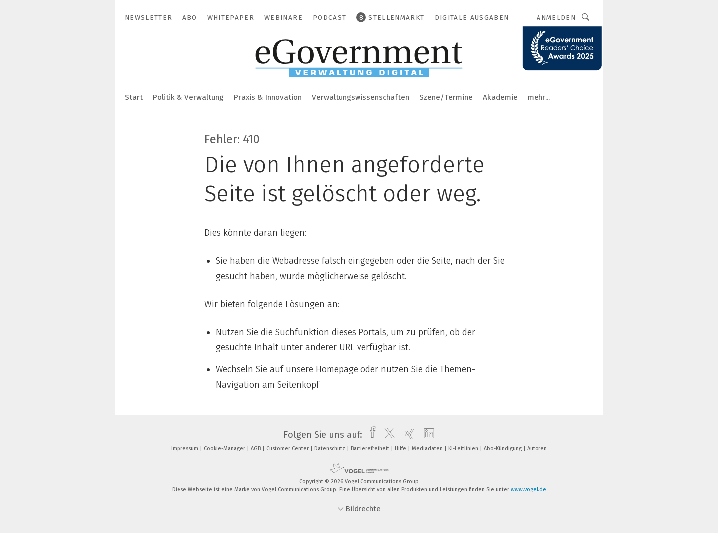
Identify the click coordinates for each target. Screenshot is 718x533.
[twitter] (387, 434)
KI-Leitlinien (464, 448)
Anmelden (556, 17)
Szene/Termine (446, 97)
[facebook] (370, 434)
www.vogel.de (528, 489)
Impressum (185, 448)
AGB (256, 448)
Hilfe (401, 448)
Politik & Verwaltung (188, 97)
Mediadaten (428, 448)
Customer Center (288, 448)
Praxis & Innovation (268, 97)
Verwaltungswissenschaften (360, 97)
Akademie (500, 97)
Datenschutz (330, 448)
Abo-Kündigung (503, 448)
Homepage (337, 369)
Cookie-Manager (225, 448)
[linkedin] (426, 434)
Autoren (537, 448)
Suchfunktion (302, 332)
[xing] (407, 434)
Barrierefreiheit (371, 448)
